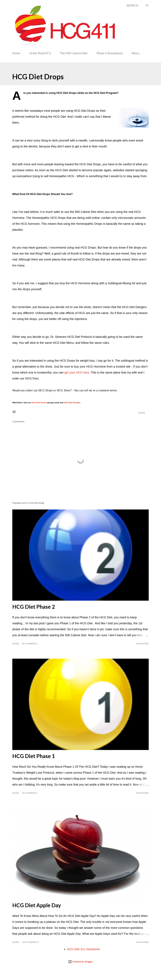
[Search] (132, 5)
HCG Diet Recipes (72, 402)
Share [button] (141, 412)
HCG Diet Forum (38, 402)
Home (16, 53)
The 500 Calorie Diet (74, 53)
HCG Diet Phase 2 (33, 606)
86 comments (30, 643)
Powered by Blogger (80, 961)
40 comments (30, 793)
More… (136, 53)
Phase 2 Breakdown (110, 53)
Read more (142, 643)
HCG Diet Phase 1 (33, 756)
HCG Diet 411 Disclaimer (83, 949)
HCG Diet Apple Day (36, 905)
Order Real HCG (40, 53)
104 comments (30, 942)
